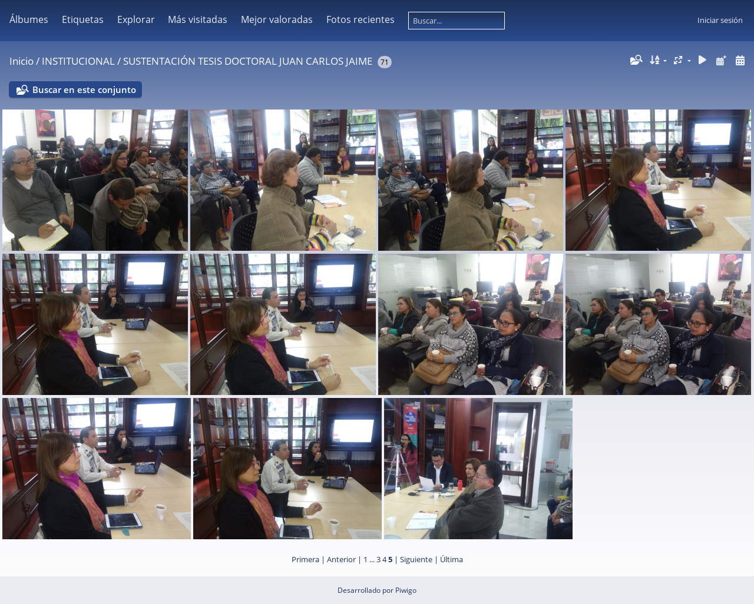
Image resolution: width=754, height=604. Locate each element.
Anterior (341, 559)
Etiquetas (83, 19)
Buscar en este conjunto (84, 89)
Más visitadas (197, 19)
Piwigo (405, 590)
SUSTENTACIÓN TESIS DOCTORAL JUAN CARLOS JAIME (247, 61)
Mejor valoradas (277, 19)
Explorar (136, 19)
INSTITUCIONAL (78, 61)
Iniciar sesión (720, 20)
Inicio (21, 61)
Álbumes (28, 19)
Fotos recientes (360, 19)
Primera (305, 559)
